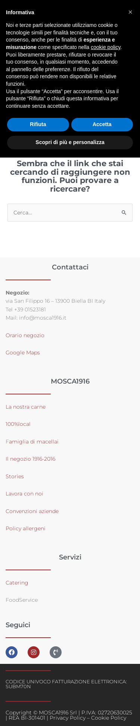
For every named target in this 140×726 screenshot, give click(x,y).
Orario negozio (25, 335)
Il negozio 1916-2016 (30, 459)
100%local (18, 424)
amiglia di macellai (34, 442)
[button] (130, 12)
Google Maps (23, 353)
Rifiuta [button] (38, 124)
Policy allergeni (26, 528)
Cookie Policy (108, 717)
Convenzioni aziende (32, 511)
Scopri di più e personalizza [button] (69, 142)
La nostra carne (26, 407)
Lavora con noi (24, 494)
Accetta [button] (102, 124)
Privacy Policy (67, 717)
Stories (15, 476)
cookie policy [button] (105, 47)
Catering (17, 583)
